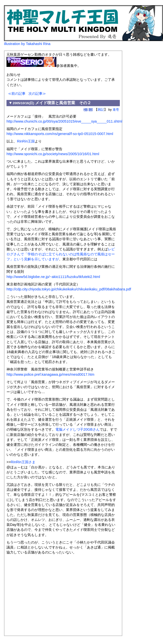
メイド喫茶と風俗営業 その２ (63, 103)
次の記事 (35, 93)
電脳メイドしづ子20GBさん (77, 429)
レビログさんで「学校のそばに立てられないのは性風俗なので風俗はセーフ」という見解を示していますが (60, 254)
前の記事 (18, 93)
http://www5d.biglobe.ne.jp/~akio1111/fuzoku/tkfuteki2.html (53, 277)
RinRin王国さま (23, 462)
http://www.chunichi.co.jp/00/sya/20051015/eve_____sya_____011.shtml (64, 121)
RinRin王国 (26, 141)
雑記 (101, 109)
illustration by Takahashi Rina (27, 44)
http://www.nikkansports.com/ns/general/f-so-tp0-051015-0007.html (59, 134)
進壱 (116, 109)
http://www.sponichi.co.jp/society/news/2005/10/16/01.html (52, 154)
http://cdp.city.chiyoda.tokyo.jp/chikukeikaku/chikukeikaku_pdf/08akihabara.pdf (68, 289)
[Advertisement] (48, 593)
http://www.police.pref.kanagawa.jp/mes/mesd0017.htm (50, 374)
